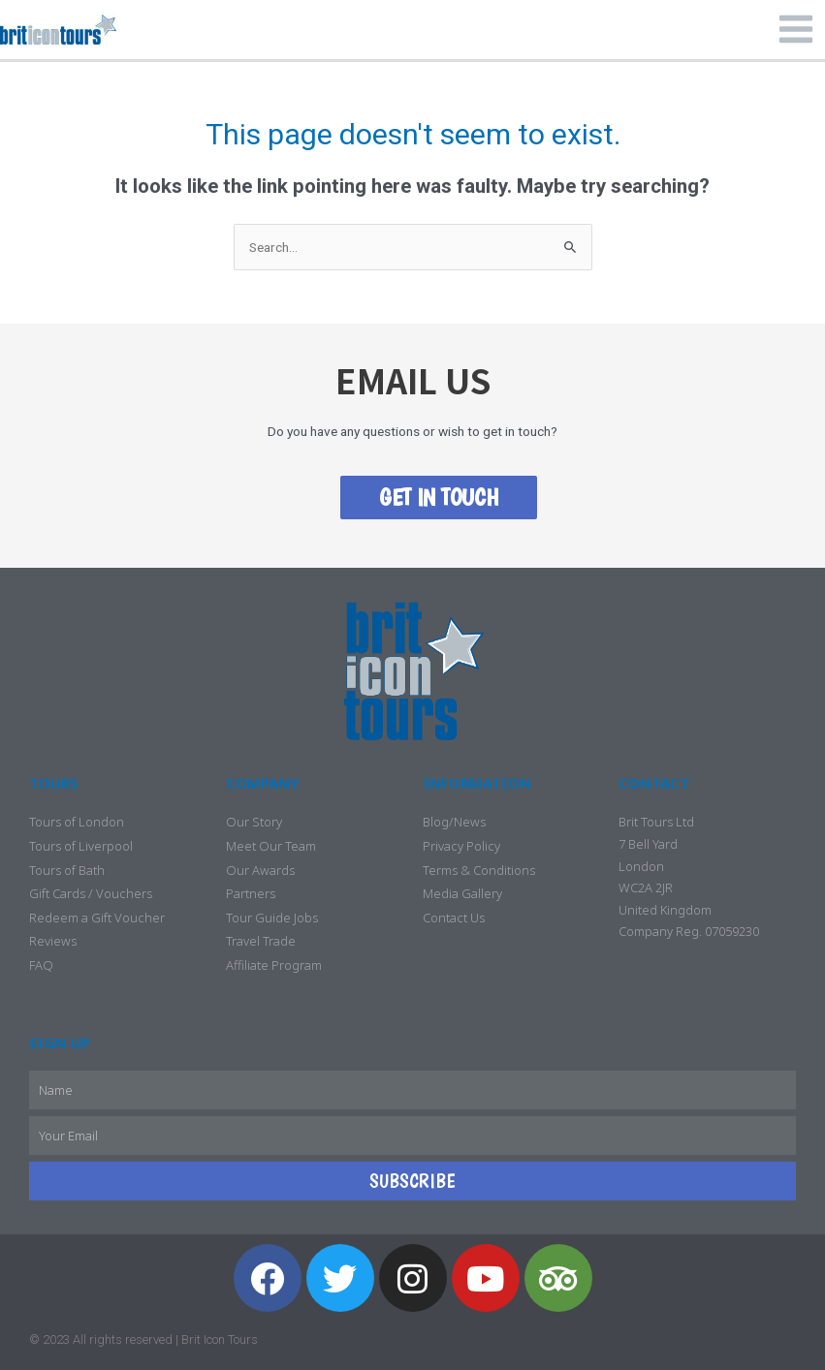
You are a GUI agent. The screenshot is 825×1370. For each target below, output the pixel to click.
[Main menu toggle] (796, 29)
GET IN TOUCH (438, 497)
